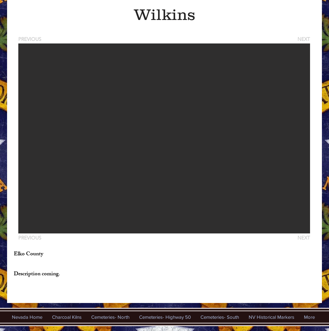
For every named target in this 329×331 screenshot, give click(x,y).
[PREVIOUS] (30, 39)
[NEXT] (303, 39)
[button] (164, 138)
